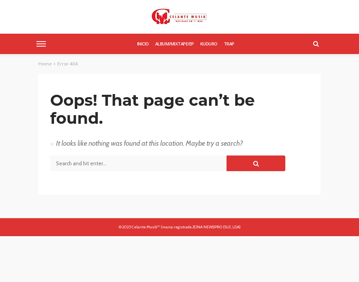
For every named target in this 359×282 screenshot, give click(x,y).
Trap (229, 44)
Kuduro (209, 44)
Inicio (143, 44)
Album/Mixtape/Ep (174, 44)
